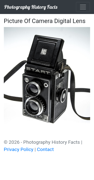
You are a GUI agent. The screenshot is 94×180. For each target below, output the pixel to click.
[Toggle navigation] (83, 7)
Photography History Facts (30, 7)
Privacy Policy (18, 149)
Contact (45, 149)
